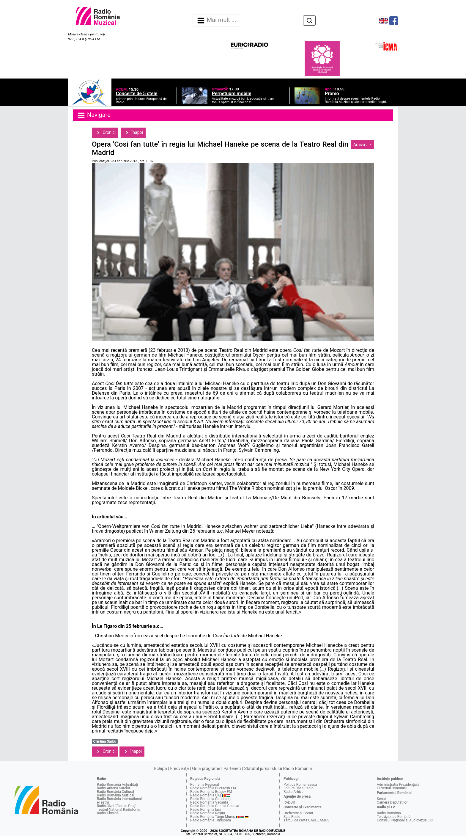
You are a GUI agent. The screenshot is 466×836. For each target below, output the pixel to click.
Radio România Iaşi (205, 809)
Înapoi (133, 132)
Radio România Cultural (115, 792)
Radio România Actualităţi (117, 784)
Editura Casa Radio (299, 788)
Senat (381, 799)
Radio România (389, 813)
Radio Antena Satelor (113, 788)
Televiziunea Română (393, 817)
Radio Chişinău (109, 813)
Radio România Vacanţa (209, 802)
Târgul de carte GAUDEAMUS (306, 820)
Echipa (160, 768)
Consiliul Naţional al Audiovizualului (405, 820)
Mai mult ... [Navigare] (216, 20)
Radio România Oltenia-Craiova (214, 806)
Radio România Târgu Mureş (212, 817)
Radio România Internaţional (119, 799)
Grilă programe (206, 768)
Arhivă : (360, 144)
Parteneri (232, 768)
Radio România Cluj (205, 795)
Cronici (105, 132)
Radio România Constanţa (211, 799)
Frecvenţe (179, 768)
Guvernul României (392, 788)
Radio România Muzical (115, 795)
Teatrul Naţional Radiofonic (118, 809)
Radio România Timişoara (210, 820)
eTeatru (103, 802)
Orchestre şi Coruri (298, 813)
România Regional (204, 784)
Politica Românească (300, 784)
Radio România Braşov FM (211, 792)
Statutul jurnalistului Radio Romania (278, 768)
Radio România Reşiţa (207, 813)
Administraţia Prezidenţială (398, 784)
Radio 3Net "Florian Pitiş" (116, 806)
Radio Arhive (293, 792)
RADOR (289, 802)
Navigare (94, 115)
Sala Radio (292, 817)
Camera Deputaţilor (392, 802)
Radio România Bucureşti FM (213, 788)
